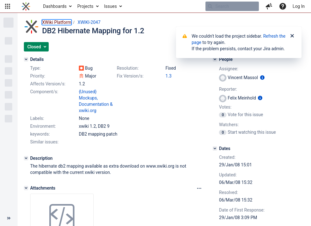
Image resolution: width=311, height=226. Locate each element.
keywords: (40, 134)
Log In (299, 6)
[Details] (26, 59)
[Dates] (215, 148)
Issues (110, 6)
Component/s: (44, 91)
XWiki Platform (56, 22)
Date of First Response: (242, 210)
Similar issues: (44, 141)
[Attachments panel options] (199, 188)
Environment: (43, 126)
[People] (215, 59)
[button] (7, 6)
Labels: (37, 118)
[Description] (26, 158)
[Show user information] (262, 77)
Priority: (37, 75)
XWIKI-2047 (89, 22)
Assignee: (228, 68)
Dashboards (55, 6)
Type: (35, 68)
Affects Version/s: (47, 83)
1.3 (169, 75)
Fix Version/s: (130, 75)
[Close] (292, 36)
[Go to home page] (26, 6)
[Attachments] (26, 188)
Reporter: (228, 89)
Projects (85, 6)
